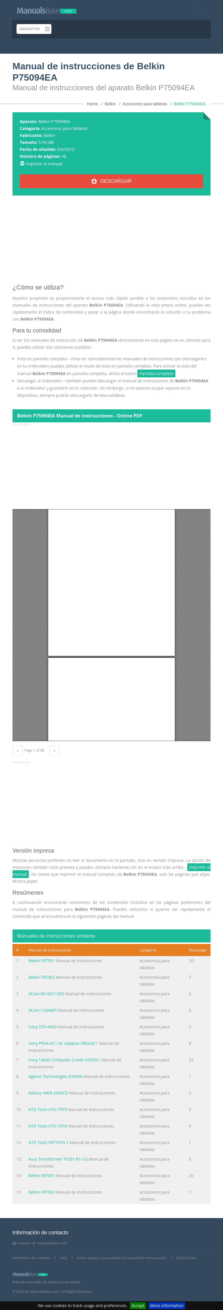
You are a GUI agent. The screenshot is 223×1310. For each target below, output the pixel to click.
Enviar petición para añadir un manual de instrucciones (121, 1257)
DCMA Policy (186, 1257)
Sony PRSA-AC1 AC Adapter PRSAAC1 (63, 1043)
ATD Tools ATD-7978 (47, 1126)
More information (167, 1305)
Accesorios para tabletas (65, 128)
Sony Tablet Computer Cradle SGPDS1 (64, 1060)
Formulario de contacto (31, 1257)
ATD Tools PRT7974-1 (48, 1142)
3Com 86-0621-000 (46, 993)
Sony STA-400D (42, 1026)
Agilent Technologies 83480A (55, 1076)
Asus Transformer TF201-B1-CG (58, 1159)
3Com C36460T (42, 1010)
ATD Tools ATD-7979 (47, 1109)
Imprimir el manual (44, 164)
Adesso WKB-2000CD (48, 1093)
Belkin (49, 135)
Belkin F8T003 (41, 977)
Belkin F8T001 (41, 960)
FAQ (63, 1257)
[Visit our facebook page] (197, 10)
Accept (138, 1305)
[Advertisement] (111, 242)
